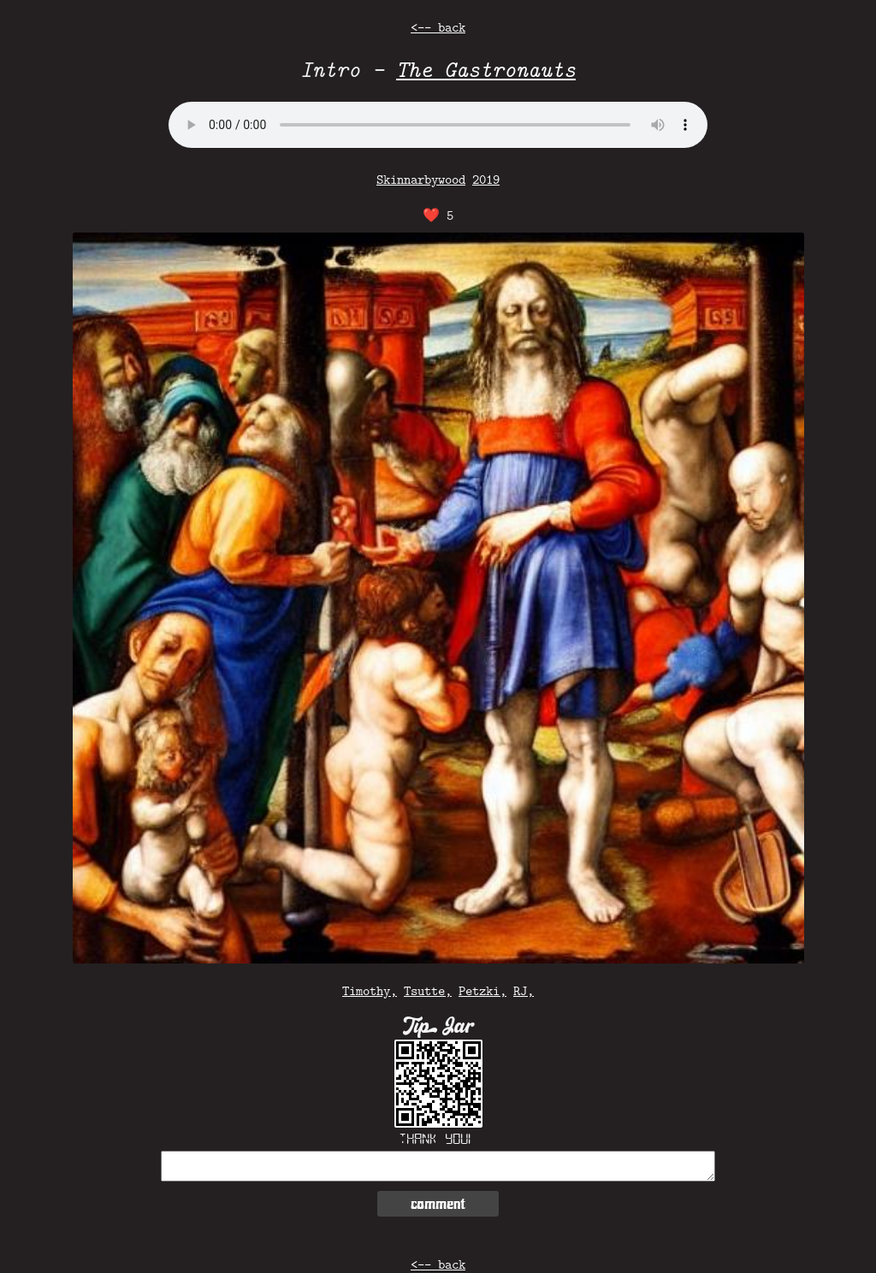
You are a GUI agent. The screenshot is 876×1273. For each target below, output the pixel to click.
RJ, (523, 990)
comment (438, 1203)
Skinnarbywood (420, 179)
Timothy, (369, 990)
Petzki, (482, 990)
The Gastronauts (486, 69)
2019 (486, 179)
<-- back (438, 27)
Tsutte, (428, 990)
